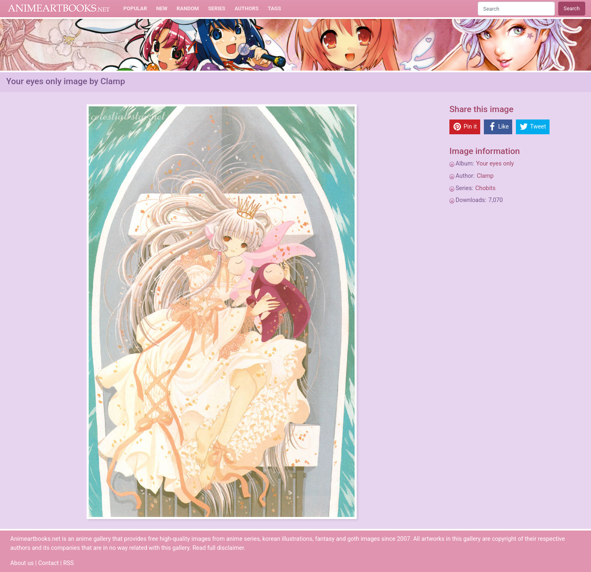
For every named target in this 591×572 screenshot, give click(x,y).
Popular (135, 8)
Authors (246, 8)
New (161, 8)
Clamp (484, 175)
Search (572, 8)
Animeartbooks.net (59, 8)
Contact (48, 563)
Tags (274, 8)
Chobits (485, 188)
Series (216, 8)
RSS (68, 563)
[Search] (516, 8)
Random (187, 8)
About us (22, 563)
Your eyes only (495, 163)
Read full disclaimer (218, 547)
